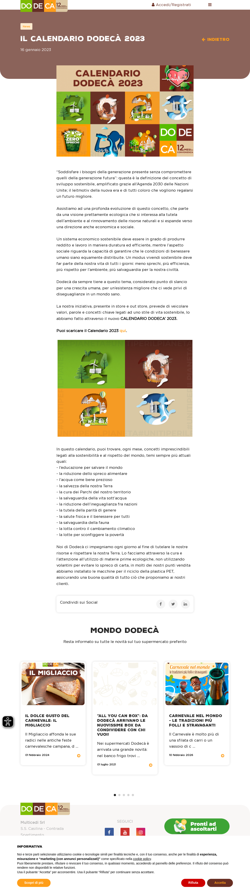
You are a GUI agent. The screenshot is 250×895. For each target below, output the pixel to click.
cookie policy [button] (142, 859)
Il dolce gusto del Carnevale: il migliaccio (47, 720)
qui (123, 331)
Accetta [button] (220, 882)
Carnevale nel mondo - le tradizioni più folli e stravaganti (195, 720)
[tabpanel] (53, 713)
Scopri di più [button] (33, 882)
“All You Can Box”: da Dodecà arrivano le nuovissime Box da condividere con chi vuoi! (122, 725)
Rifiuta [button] (193, 882)
